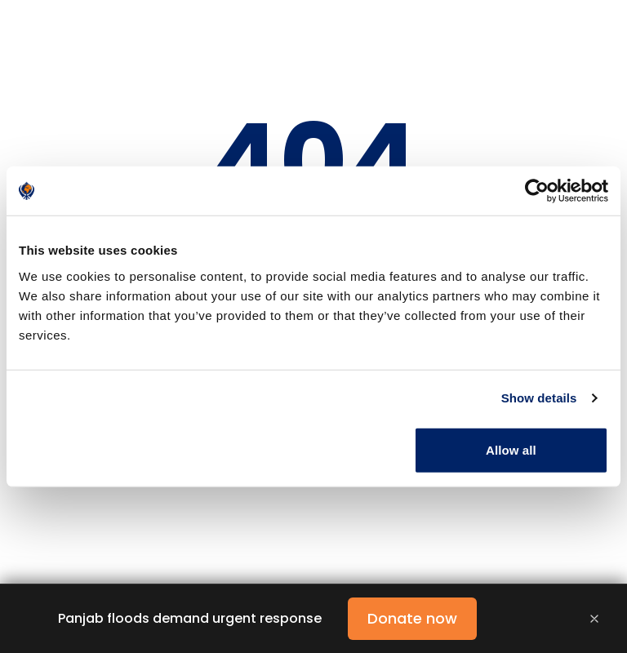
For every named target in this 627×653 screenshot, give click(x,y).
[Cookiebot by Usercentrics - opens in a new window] (536, 191)
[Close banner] (594, 619)
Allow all (511, 449)
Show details (539, 398)
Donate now (412, 618)
